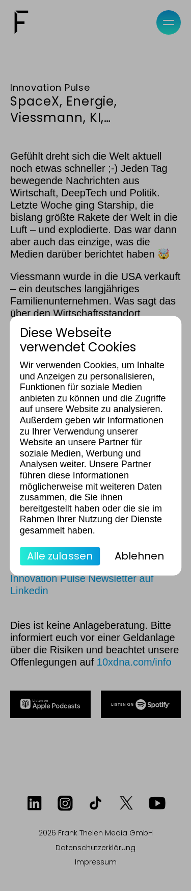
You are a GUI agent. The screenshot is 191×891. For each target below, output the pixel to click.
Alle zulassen (60, 556)
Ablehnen (139, 556)
